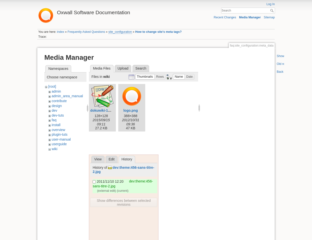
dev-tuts (58, 115)
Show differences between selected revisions (124, 202)
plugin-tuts (60, 134)
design (57, 106)
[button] (145, 77)
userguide (59, 144)
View (98, 159)
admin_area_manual (67, 96)
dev (54, 110)
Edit (111, 159)
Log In (270, 4)
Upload (123, 68)
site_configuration (120, 32)
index (60, 32)
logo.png (130, 110)
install (56, 125)
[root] (52, 86)
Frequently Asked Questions (86, 32)
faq (54, 120)
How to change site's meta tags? (158, 32)
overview (58, 130)
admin (56, 91)
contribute (59, 101)
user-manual (61, 139)
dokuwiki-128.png (104, 110)
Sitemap (269, 17)
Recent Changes (225, 17)
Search (272, 10)
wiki (54, 149)
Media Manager (250, 17)
